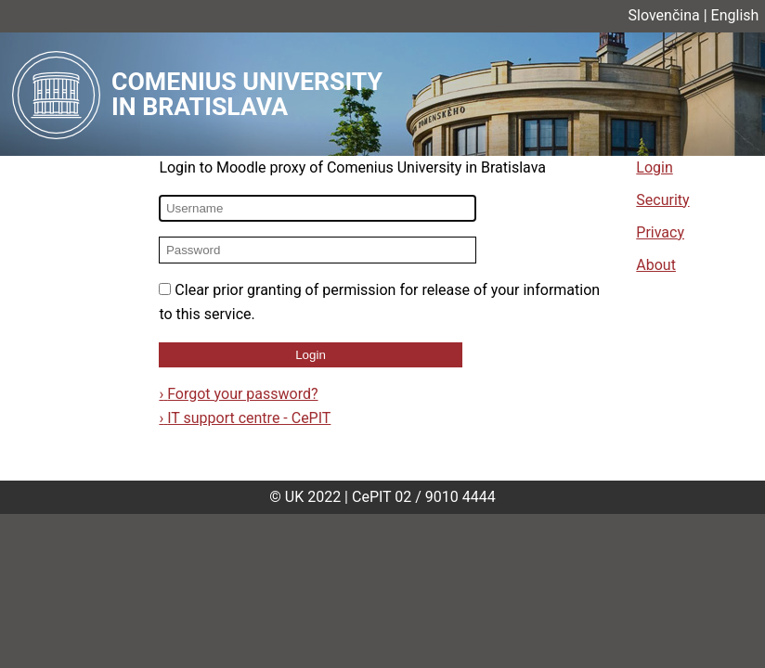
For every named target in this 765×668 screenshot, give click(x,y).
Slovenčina (664, 15)
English (735, 15)
